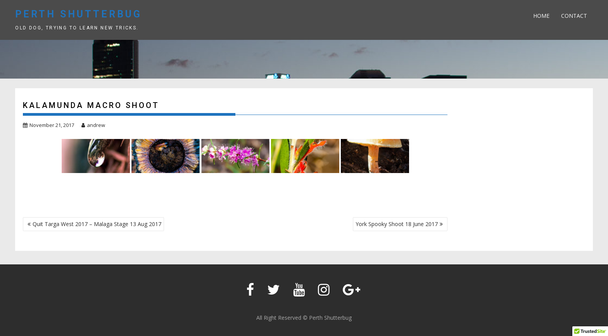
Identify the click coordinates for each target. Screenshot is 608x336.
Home (541, 15)
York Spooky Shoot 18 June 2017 (397, 224)
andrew (93, 125)
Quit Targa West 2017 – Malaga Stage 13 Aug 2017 (97, 224)
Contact (574, 15)
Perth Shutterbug (78, 14)
